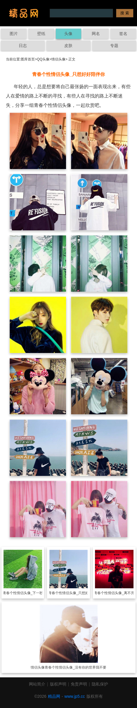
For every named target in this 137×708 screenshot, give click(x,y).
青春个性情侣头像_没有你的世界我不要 (75, 667)
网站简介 (37, 684)
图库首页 (28, 59)
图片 (14, 33)
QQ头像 (43, 59)
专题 (114, 45)
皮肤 (68, 45)
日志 (23, 45)
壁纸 (41, 33)
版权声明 (58, 684)
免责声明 (79, 684)
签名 (123, 33)
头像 (68, 33)
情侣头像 (58, 59)
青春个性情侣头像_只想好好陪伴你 (75, 593)
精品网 (54, 696)
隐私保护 (100, 684)
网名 (96, 33)
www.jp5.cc (75, 696)
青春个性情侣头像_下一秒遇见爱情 (30, 593)
